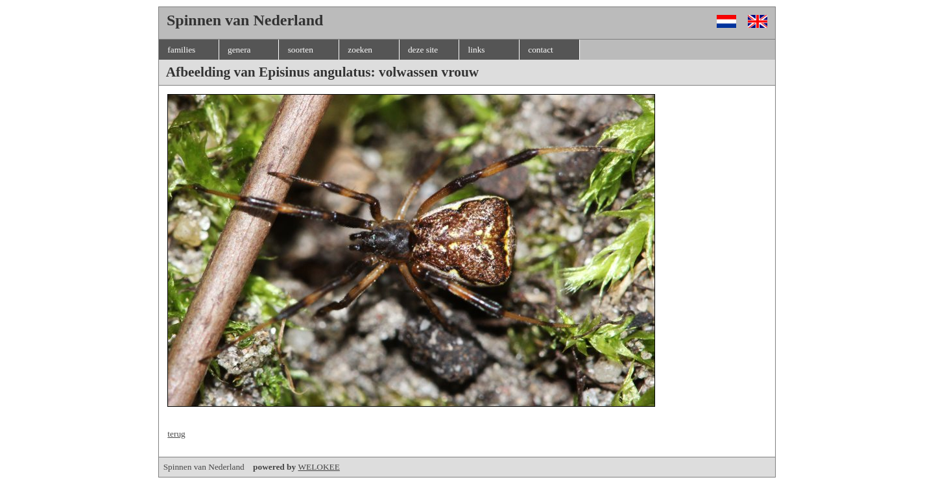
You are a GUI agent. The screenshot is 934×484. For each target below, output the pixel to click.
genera (239, 49)
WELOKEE (318, 467)
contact (540, 49)
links (476, 49)
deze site (423, 49)
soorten (300, 49)
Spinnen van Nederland (230, 467)
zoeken (360, 49)
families (181, 49)
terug (176, 434)
